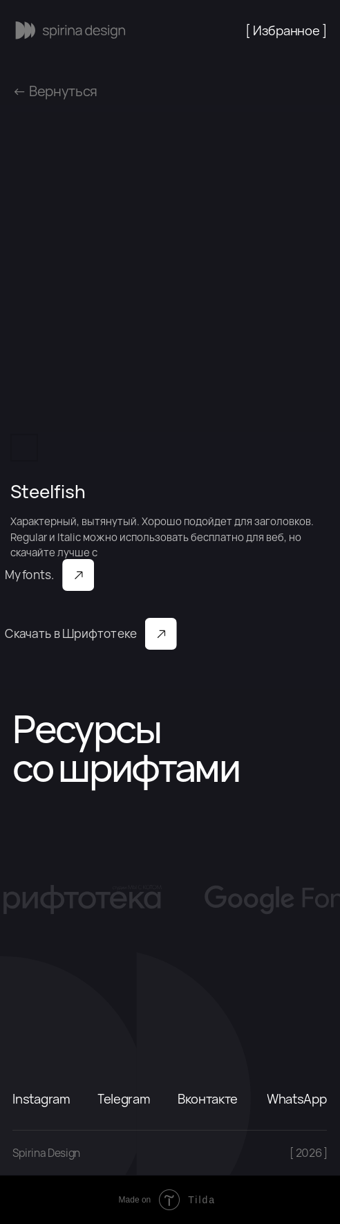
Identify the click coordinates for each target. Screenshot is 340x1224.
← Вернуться (54, 91)
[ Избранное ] (286, 30)
